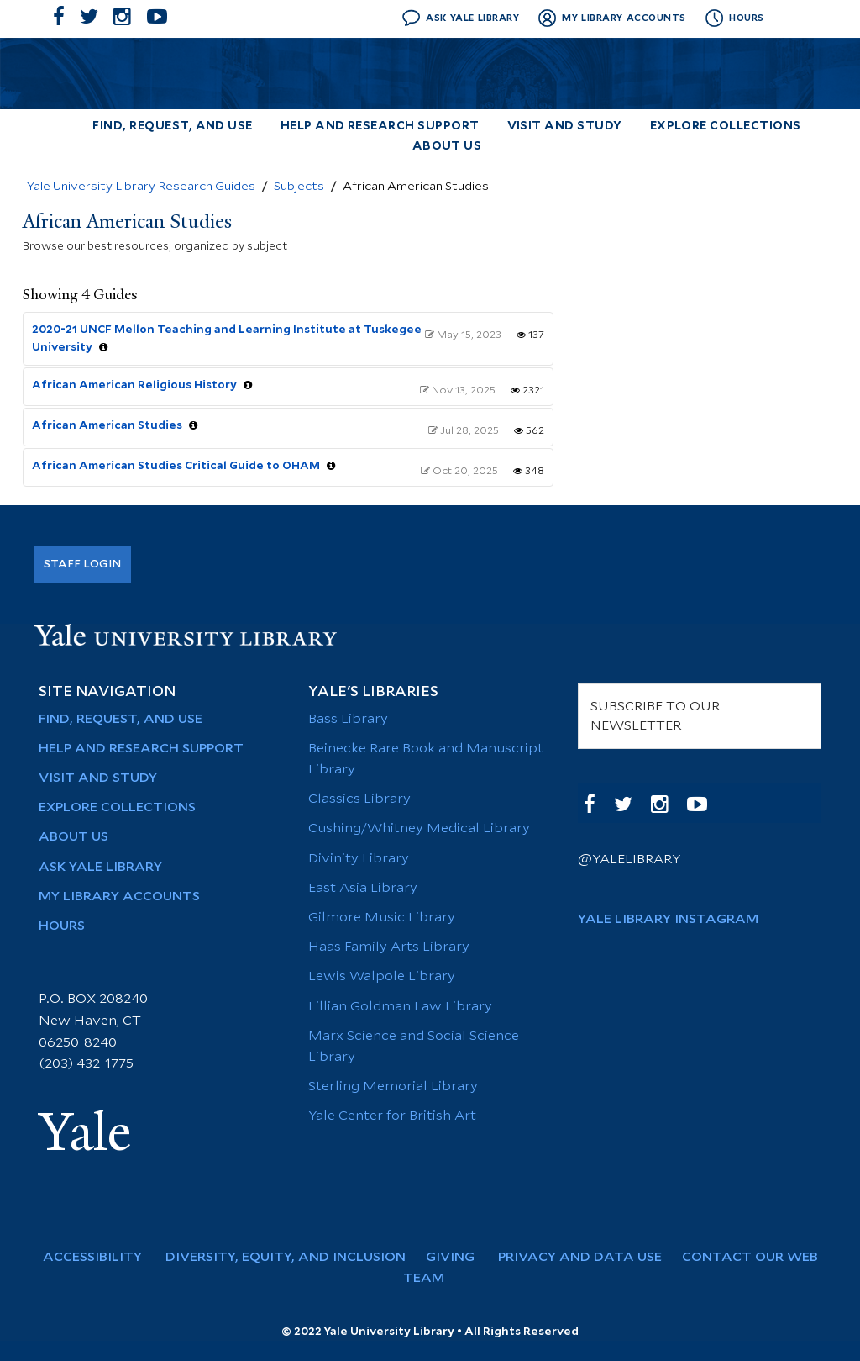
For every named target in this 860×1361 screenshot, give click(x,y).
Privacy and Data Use (586, 1257)
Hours (62, 926)
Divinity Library (358, 858)
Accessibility (101, 1257)
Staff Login (82, 564)
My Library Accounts (119, 896)
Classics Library (359, 799)
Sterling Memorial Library (393, 1086)
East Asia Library (362, 888)
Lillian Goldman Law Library (400, 1006)
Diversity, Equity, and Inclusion (292, 1257)
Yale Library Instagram (668, 919)
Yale (85, 1132)
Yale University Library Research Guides (141, 187)
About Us (447, 146)
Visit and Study (564, 126)
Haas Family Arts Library (388, 947)
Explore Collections (725, 126)
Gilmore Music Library (381, 917)
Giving (458, 1257)
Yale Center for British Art (392, 1116)
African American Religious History (134, 385)
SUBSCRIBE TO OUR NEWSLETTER (655, 716)
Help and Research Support (380, 126)
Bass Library (348, 719)
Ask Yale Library (100, 867)
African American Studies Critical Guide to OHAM (176, 466)
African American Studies (107, 425)
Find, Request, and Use (172, 126)
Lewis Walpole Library (381, 976)
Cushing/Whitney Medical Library (419, 828)
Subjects (299, 187)
